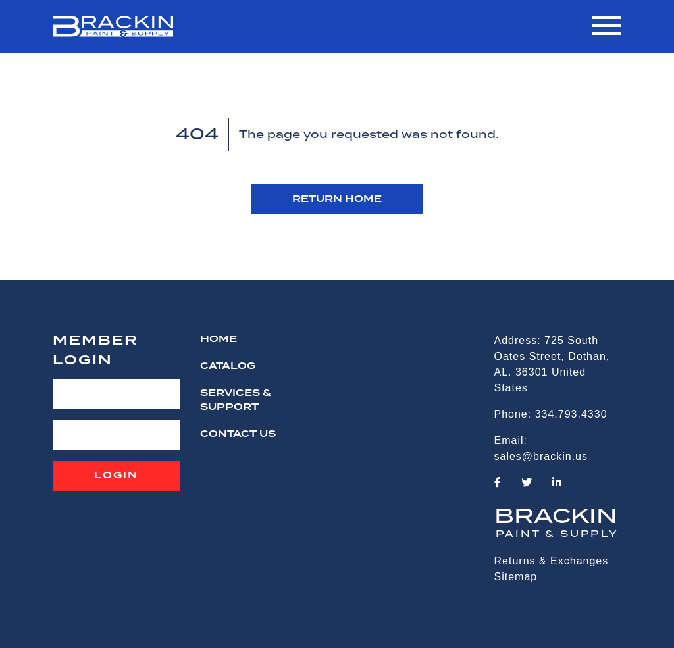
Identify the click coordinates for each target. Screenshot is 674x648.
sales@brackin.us (541, 456)
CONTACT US (238, 434)
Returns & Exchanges (551, 560)
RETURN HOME (337, 199)
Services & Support (235, 400)
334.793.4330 (571, 414)
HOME (218, 339)
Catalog (227, 366)
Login (116, 475)
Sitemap (516, 576)
